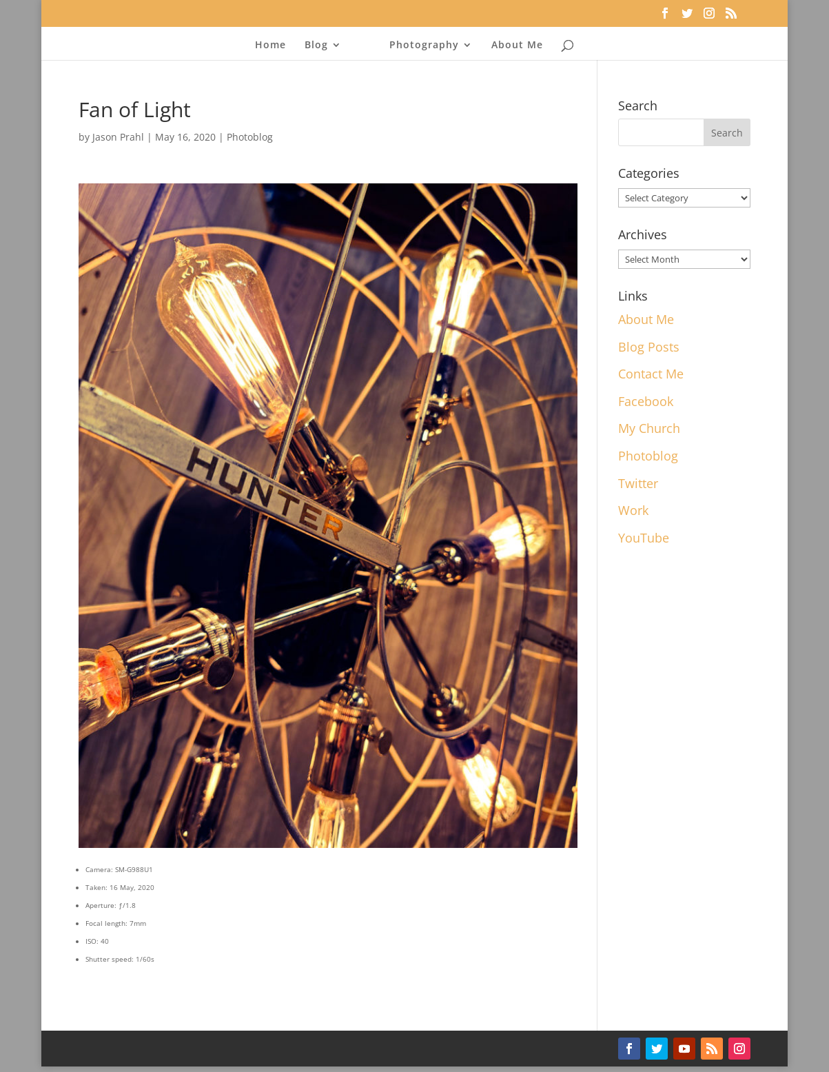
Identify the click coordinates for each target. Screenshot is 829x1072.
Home (270, 45)
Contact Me (651, 373)
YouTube (643, 537)
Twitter (638, 483)
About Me (517, 45)
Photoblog (250, 136)
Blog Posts (648, 346)
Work (633, 510)
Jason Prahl (118, 136)
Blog (316, 45)
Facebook (645, 401)
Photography (424, 45)
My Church (649, 428)
